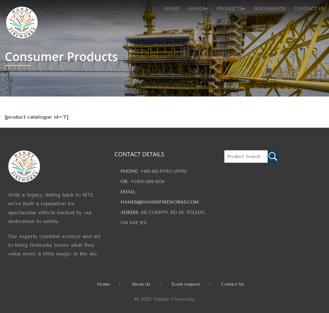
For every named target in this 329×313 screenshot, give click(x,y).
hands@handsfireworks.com (159, 202)
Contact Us (308, 7)
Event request (186, 284)
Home (158, 7)
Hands (184, 7)
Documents (267, 7)
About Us (140, 284)
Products (222, 7)
